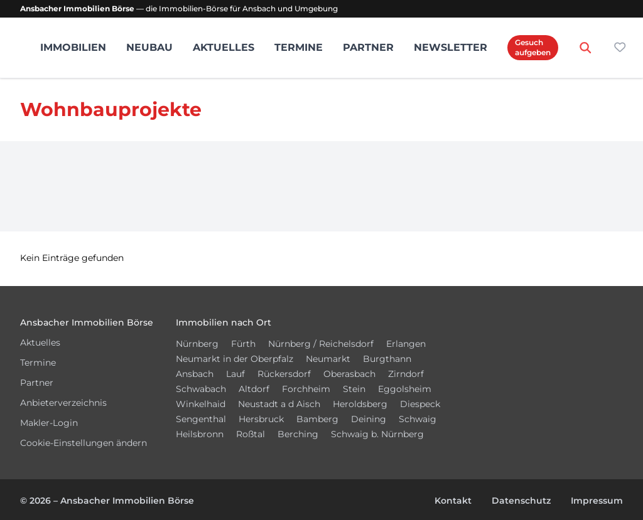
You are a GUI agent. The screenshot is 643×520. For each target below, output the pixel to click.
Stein (354, 389)
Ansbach (194, 373)
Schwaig (417, 419)
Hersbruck (261, 419)
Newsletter (450, 47)
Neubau (149, 47)
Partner (368, 47)
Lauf (235, 373)
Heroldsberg (360, 404)
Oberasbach (349, 373)
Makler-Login (49, 422)
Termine (298, 47)
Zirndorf (406, 373)
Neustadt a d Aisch (279, 404)
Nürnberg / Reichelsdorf (321, 343)
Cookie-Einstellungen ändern (83, 442)
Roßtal (250, 434)
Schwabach (201, 389)
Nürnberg (197, 343)
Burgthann (387, 358)
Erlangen (406, 343)
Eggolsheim (404, 389)
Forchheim (306, 389)
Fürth (243, 343)
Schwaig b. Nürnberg (377, 434)
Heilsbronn (200, 434)
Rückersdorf (284, 373)
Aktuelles (223, 47)
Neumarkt (328, 358)
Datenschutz (521, 500)
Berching (298, 434)
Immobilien (73, 47)
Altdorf (254, 389)
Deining (368, 419)
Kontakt (453, 500)
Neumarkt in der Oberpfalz (234, 358)
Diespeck (420, 404)
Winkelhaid (200, 404)
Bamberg (317, 419)
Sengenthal (201, 419)
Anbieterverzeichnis (63, 402)
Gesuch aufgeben (533, 47)
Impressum (597, 500)
